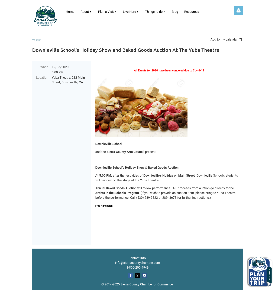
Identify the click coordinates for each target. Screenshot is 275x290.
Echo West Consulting (144, 266)
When (44, 67)
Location (42, 77)
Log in (238, 10)
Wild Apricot (202, 285)
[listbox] (227, 39)
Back (38, 39)
